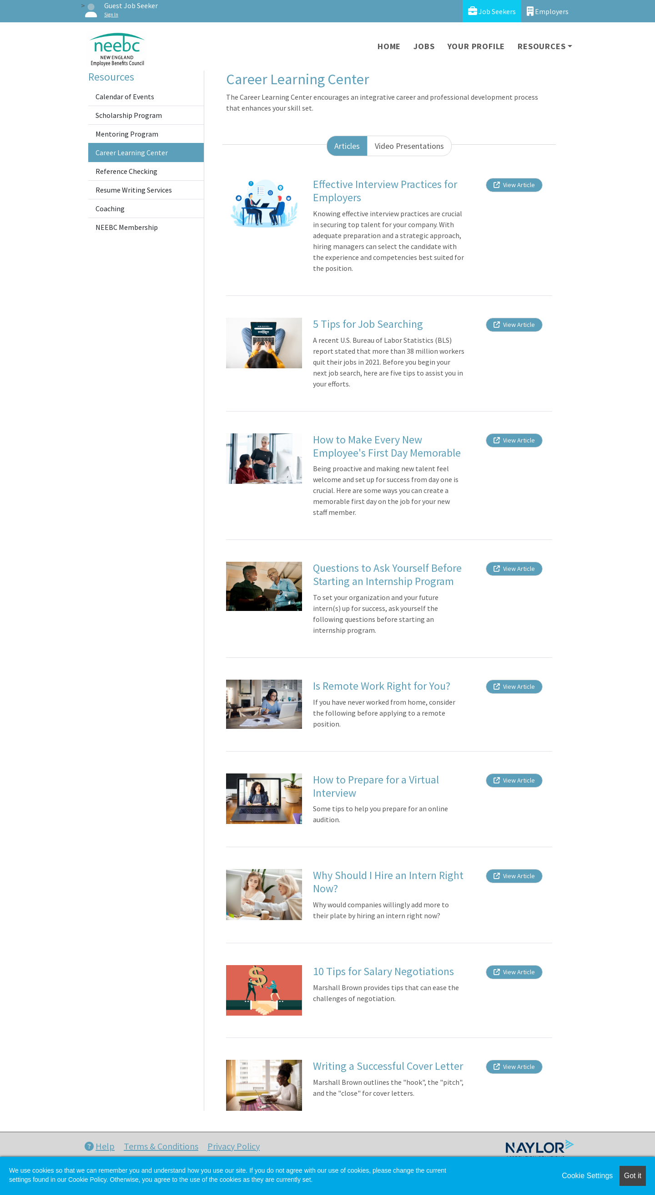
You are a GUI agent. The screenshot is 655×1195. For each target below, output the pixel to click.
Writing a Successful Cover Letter (388, 1066)
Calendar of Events (125, 96)
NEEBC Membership (127, 227)
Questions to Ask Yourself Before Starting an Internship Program (387, 574)
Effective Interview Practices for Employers (385, 190)
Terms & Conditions (161, 1146)
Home (389, 46)
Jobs (423, 46)
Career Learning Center (132, 152)
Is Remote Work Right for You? (381, 686)
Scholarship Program (129, 115)
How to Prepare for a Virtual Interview (376, 786)
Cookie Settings (587, 1176)
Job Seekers (492, 11)
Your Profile (476, 46)
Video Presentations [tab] (409, 146)
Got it (632, 1176)
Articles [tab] (347, 146)
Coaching (110, 208)
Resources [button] (541, 46)
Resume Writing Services (134, 189)
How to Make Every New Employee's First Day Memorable (387, 446)
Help (100, 1146)
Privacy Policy (233, 1146)
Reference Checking (126, 171)
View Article (514, 185)
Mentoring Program (127, 133)
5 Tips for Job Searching (368, 324)
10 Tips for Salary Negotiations (383, 971)
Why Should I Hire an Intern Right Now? (388, 881)
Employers (548, 11)
